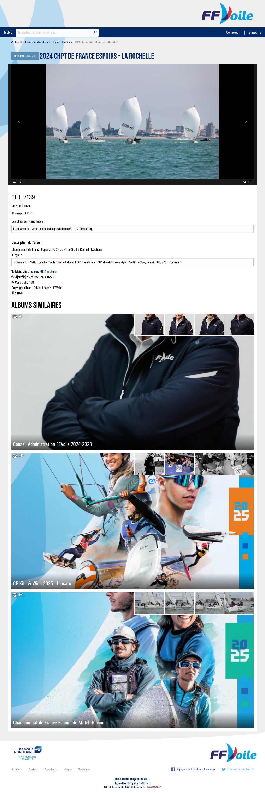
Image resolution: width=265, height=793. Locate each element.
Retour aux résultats (24, 56)
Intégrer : (132, 259)
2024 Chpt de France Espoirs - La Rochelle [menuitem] (96, 42)
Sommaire (84, 769)
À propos (16, 769)
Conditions (50, 769)
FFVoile (227, 13)
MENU (8, 32)
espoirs (34, 272)
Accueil (16, 42)
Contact (33, 769)
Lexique (67, 769)
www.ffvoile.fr (154, 787)
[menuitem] (17, 42)
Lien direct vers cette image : (132, 226)
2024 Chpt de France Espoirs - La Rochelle (97, 57)
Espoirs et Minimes (62, 42)
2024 (43, 272)
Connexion (233, 32)
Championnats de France (37, 42)
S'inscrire (255, 32)
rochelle (52, 272)
